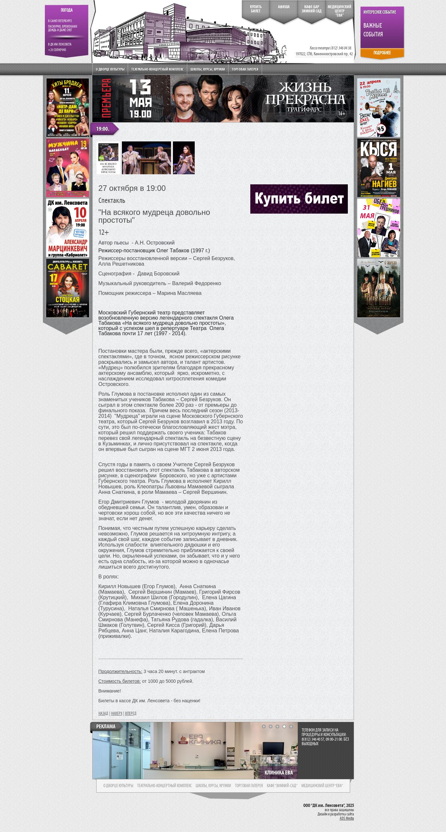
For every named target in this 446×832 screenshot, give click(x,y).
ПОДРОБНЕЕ (382, 53)
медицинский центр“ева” (339, 11)
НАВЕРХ (116, 713)
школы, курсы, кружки (213, 786)
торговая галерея (249, 786)
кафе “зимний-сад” (282, 786)
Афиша (284, 6)
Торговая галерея (245, 69)
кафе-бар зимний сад (311, 9)
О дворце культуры (110, 69)
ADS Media (347, 818)
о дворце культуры (118, 786)
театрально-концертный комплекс (164, 786)
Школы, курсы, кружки (207, 69)
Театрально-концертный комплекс (157, 69)
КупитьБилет (256, 9)
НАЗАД (103, 713)
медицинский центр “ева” (322, 786)
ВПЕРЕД (131, 713)
